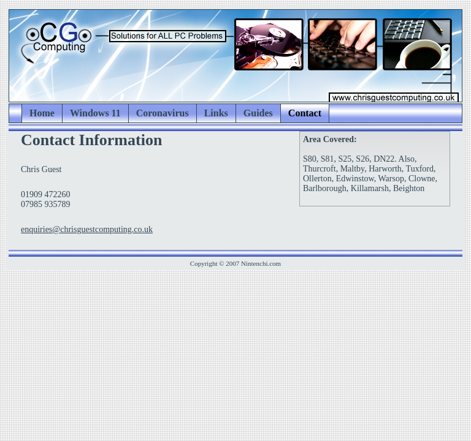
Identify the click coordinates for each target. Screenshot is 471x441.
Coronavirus (162, 113)
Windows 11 (95, 113)
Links (216, 113)
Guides (258, 113)
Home (42, 113)
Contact (304, 113)
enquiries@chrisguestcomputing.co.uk (87, 229)
